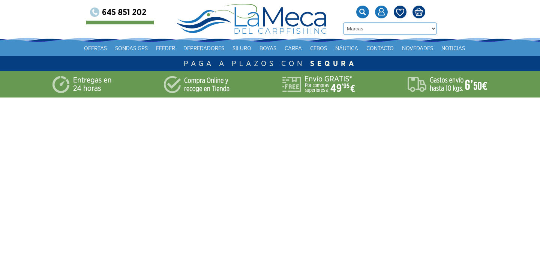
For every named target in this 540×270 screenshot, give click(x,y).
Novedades (214, 63)
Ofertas (175, 48)
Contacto (177, 63)
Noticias (250, 63)
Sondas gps (211, 48)
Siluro (321, 48)
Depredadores (283, 48)
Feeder (245, 48)
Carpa (372, 48)
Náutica (426, 48)
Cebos (398, 48)
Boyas (347, 48)
